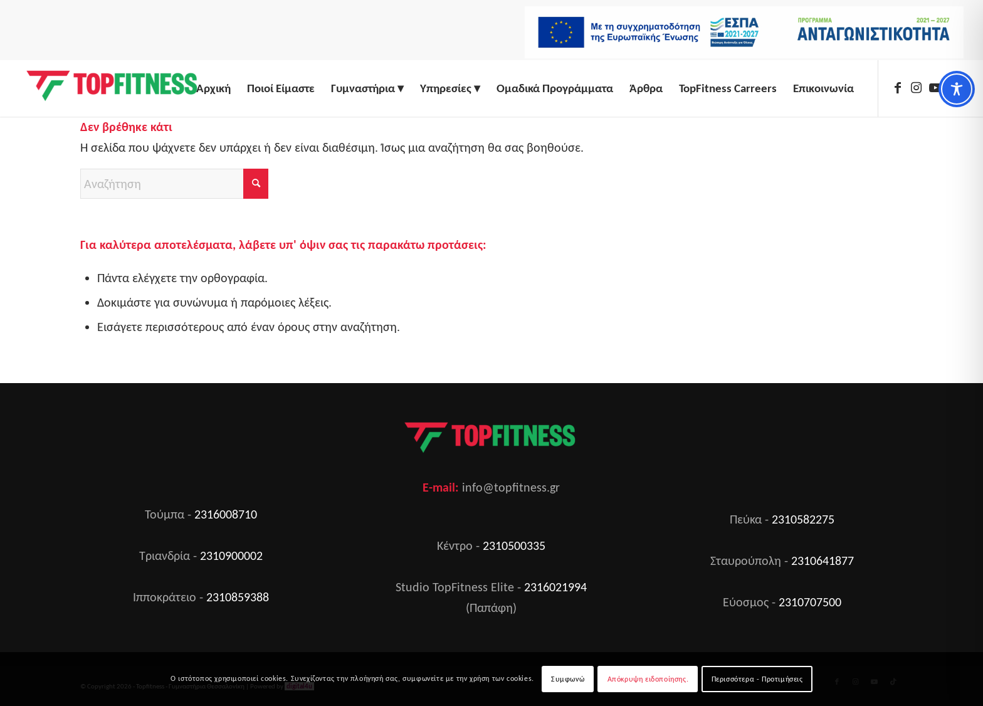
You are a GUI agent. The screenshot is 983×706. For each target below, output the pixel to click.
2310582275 (803, 519)
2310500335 (514, 545)
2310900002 (231, 555)
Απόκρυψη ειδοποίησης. (648, 679)
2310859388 (237, 596)
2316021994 (555, 586)
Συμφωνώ (567, 679)
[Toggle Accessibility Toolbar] (957, 89)
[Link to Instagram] (916, 87)
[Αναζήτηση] (174, 184)
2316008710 (225, 514)
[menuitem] (741, 36)
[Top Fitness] (113, 88)
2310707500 (810, 601)
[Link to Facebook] (897, 87)
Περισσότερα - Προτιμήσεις (757, 679)
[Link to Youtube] (935, 87)
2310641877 (822, 560)
